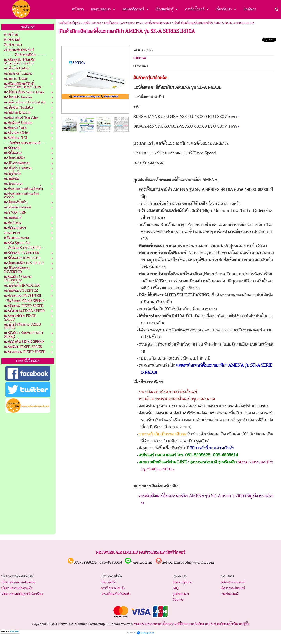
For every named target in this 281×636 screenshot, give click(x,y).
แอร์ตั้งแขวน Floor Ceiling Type (123, 23)
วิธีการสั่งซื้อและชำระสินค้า (212, 448)
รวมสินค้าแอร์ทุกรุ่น (69, 23)
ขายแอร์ (139, 624)
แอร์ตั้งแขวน (165, 624)
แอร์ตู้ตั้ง (243, 624)
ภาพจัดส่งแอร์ (229, 594)
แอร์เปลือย (197, 624)
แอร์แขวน (151, 624)
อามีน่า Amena (92, 23)
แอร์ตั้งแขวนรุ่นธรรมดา (158, 23)
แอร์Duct (210, 624)
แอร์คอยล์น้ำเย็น (227, 624)
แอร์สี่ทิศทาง (182, 624)
